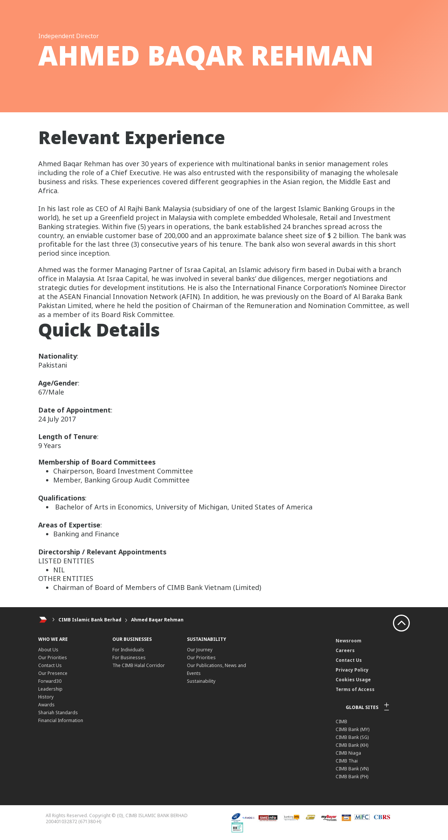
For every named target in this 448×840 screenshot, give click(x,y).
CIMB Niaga (348, 753)
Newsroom (348, 640)
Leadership (50, 689)
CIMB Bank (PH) (352, 776)
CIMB (341, 721)
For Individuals (128, 649)
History (46, 697)
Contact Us (50, 665)
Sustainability (201, 681)
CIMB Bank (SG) (352, 737)
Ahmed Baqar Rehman (157, 620)
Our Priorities (52, 657)
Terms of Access (355, 689)
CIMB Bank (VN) (352, 769)
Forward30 (49, 681)
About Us (48, 649)
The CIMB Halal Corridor (138, 665)
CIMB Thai (347, 761)
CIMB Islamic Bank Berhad (89, 620)
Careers (345, 650)
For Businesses (129, 657)
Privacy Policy (352, 670)
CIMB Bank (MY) (352, 729)
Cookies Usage (353, 679)
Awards (46, 704)
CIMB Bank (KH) (352, 745)
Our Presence (52, 673)
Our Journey (199, 649)
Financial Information (60, 720)
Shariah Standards (58, 712)
